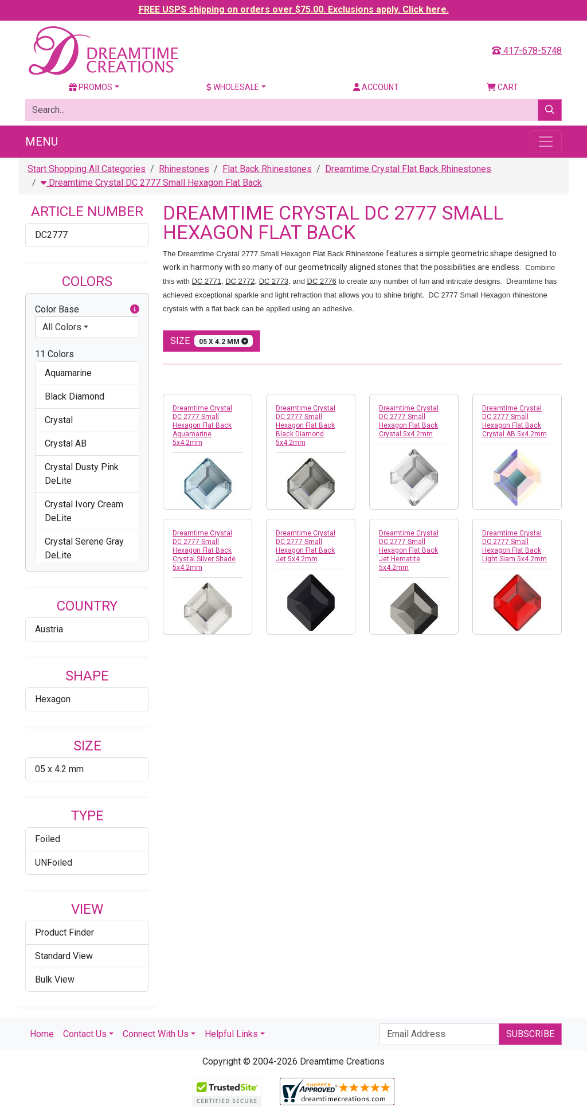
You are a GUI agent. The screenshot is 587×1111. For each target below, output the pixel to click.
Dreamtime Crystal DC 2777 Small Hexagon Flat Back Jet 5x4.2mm (305, 546)
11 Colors (54, 354)
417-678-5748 (527, 50)
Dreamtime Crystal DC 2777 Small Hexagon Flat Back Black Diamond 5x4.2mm (305, 425)
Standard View (64, 955)
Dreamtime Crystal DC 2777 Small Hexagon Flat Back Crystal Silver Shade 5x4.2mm (204, 550)
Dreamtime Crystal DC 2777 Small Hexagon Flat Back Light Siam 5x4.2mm (514, 546)
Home (42, 1033)
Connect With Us (156, 1033)
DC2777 (51, 234)
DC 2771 (206, 281)
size (211, 341)
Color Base (87, 309)
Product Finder (64, 932)
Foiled (47, 839)
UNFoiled (53, 862)
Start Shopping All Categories (87, 168)
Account (376, 87)
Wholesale (232, 87)
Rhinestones (184, 168)
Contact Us (85, 1033)
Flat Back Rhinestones (267, 168)
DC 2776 (321, 281)
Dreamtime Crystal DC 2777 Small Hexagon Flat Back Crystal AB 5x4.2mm (514, 421)
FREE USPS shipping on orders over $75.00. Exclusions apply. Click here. (294, 9)
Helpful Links (231, 1033)
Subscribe (530, 1033)
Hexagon (53, 699)
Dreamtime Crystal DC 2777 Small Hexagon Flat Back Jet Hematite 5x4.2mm (409, 550)
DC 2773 (273, 281)
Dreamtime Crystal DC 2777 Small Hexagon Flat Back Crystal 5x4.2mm (409, 421)
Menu (41, 141)
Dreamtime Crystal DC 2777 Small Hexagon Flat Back (151, 182)
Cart (502, 87)
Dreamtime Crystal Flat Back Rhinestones (408, 168)
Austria (49, 629)
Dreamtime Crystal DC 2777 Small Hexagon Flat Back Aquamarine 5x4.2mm (202, 425)
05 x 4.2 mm (59, 769)
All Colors (61, 327)
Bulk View (55, 979)
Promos (90, 87)
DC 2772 (240, 281)
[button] (134, 309)
